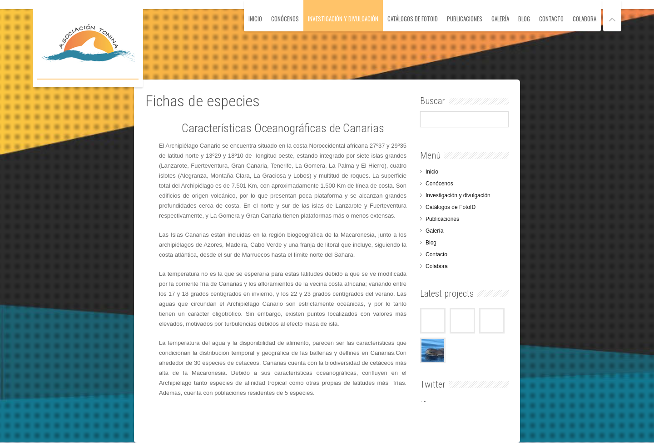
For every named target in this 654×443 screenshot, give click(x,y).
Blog (524, 18)
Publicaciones (464, 18)
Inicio (255, 18)
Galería (500, 18)
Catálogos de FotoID (412, 18)
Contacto (551, 18)
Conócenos (285, 18)
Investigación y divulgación (343, 18)
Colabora (584, 18)
